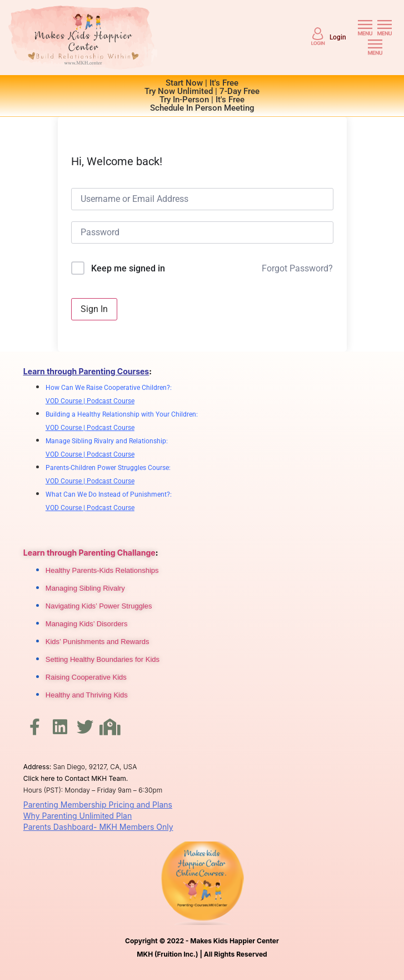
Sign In (94, 309)
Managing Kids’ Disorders (87, 624)
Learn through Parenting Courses (86, 371)
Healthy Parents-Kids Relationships (102, 570)
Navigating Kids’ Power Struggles (99, 606)
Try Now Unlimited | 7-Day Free (202, 91)
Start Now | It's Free (202, 83)
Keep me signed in (128, 268)
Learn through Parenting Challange (89, 552)
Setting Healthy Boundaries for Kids (102, 659)
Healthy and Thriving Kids (87, 695)
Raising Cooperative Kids (86, 677)
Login (338, 37)
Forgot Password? (297, 268)
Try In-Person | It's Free (202, 100)
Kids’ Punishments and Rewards (97, 641)
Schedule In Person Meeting (202, 108)
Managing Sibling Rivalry (85, 588)
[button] (365, 27)
